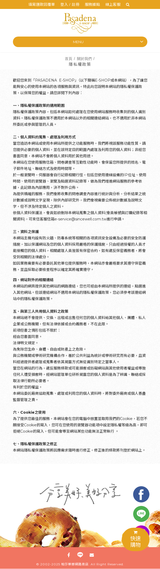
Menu (78, 42)
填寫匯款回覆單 (41, 4)
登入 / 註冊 (69, 4)
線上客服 (113, 4)
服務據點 (92, 4)
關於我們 (84, 58)
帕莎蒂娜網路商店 (75, 564)
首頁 (68, 58)
